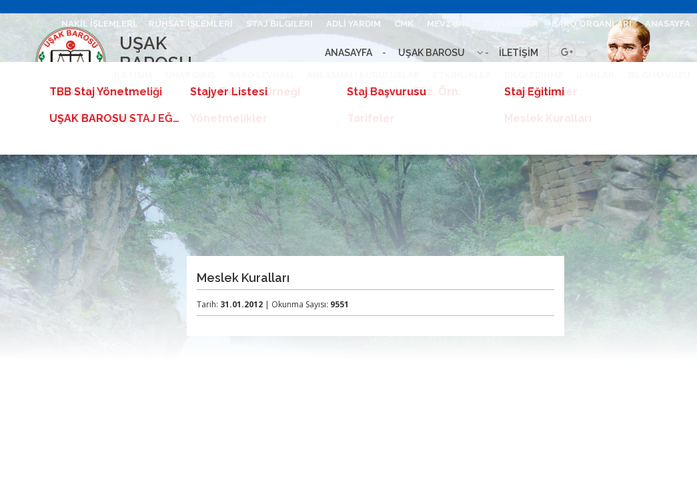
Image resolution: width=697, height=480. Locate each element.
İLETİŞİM (133, 75)
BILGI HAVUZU (659, 75)
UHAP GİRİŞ (190, 75)
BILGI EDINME (533, 75)
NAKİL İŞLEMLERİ (98, 24)
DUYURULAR (511, 24)
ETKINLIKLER (462, 75)
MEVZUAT (448, 24)
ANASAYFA (667, 24)
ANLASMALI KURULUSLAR (363, 75)
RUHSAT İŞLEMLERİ (191, 24)
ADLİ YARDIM (353, 24)
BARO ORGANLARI (592, 24)
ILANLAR (595, 75)
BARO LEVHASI (261, 75)
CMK (404, 24)
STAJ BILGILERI (279, 24)
